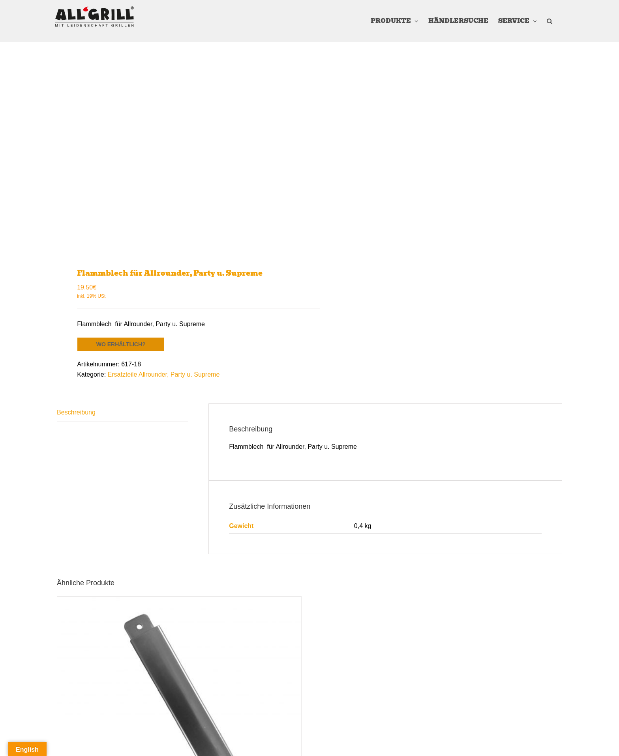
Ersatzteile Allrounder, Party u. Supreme (164, 374)
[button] (549, 21)
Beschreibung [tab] (76, 412)
